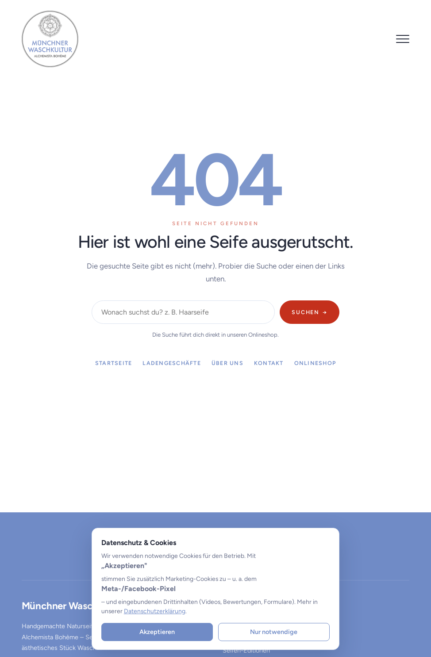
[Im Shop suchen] (183, 312)
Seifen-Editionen (246, 650)
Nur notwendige (273, 632)
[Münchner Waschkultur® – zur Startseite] (50, 39)
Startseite (113, 363)
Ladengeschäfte (171, 363)
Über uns (227, 363)
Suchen (309, 312)
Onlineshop (315, 363)
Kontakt (269, 363)
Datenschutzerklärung (154, 611)
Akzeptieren (157, 632)
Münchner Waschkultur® (76, 606)
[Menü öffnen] (402, 39)
